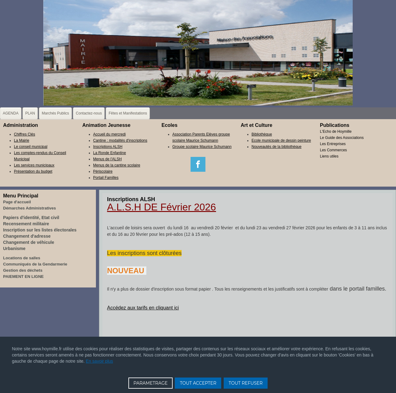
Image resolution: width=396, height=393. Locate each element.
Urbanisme (14, 248)
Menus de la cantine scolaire (116, 165)
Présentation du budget (33, 171)
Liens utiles (329, 156)
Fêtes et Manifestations (128, 113)
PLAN (30, 113)
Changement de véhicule (28, 242)
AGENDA (11, 113)
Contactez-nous (89, 113)
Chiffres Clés (24, 134)
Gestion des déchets (22, 270)
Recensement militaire (26, 223)
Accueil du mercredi (109, 134)
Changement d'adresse (27, 236)
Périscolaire (103, 171)
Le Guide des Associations (342, 138)
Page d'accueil (17, 202)
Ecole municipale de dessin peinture (281, 140)
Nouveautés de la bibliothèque (276, 147)
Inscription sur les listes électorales (39, 229)
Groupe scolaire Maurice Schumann (201, 147)
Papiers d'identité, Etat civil (31, 217)
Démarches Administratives (29, 208)
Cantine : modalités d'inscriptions (120, 140)
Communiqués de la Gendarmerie (35, 264)
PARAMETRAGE (150, 383)
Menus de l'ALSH (107, 159)
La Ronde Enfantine (109, 153)
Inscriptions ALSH (108, 147)
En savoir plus (99, 361)
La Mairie (21, 140)
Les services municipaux (34, 165)
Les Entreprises (333, 144)
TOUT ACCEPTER (198, 383)
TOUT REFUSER (246, 383)
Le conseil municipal (30, 147)
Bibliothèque (262, 134)
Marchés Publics (55, 113)
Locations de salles (21, 258)
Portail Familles (105, 177)
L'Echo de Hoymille (335, 131)
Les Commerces (333, 150)
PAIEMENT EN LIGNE (23, 276)
